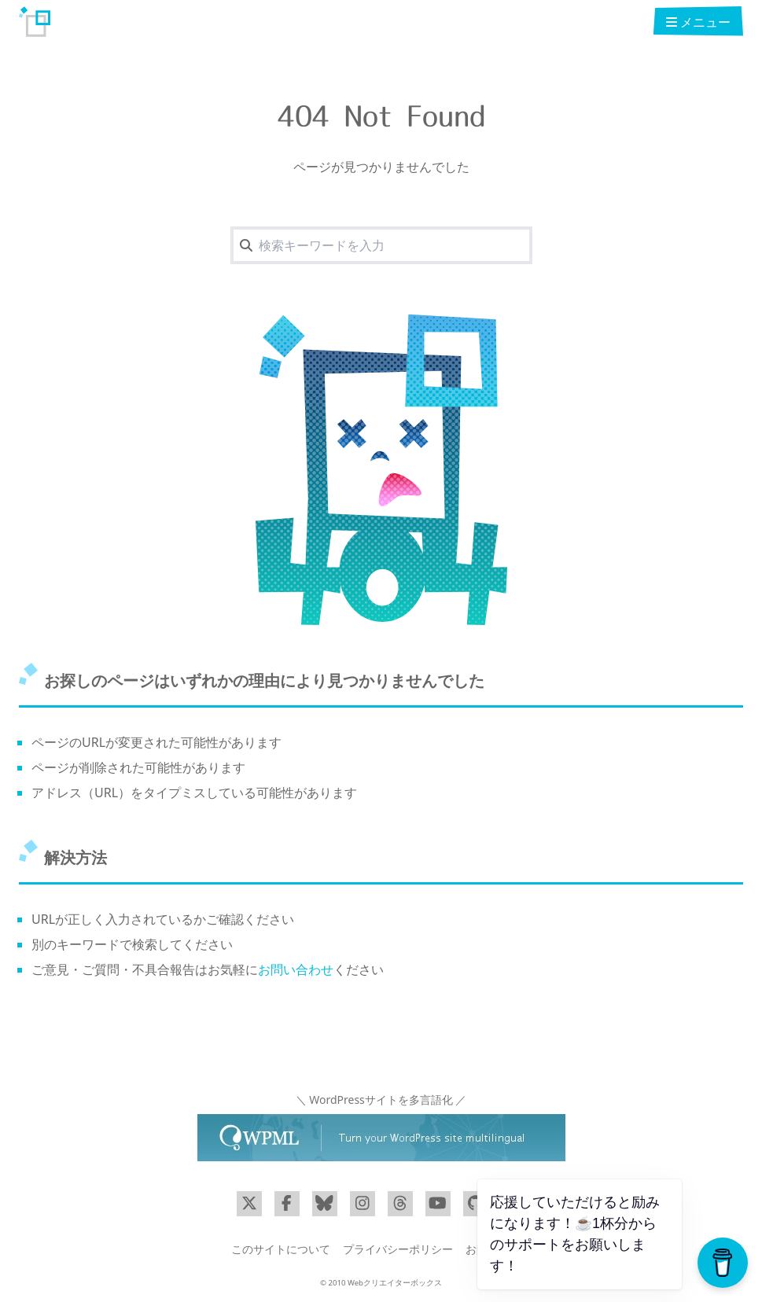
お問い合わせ (295, 969)
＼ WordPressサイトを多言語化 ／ (381, 1099)
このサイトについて (280, 1248)
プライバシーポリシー (398, 1248)
